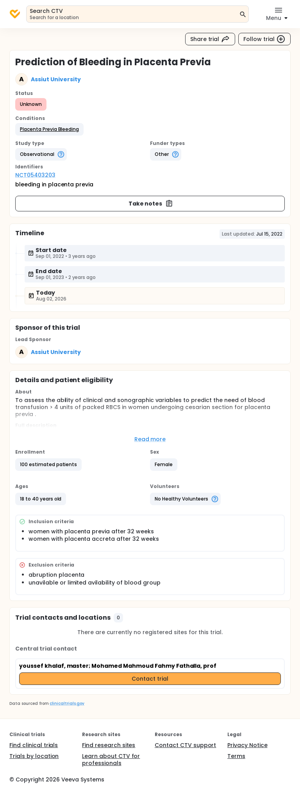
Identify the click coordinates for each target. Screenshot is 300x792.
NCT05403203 (35, 175)
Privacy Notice (247, 745)
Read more (150, 439)
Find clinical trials (33, 745)
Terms (236, 756)
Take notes (151, 203)
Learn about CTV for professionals (111, 760)
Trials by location (34, 756)
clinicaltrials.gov (67, 703)
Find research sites (108, 745)
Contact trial (150, 679)
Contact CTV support (185, 745)
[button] (49, 129)
